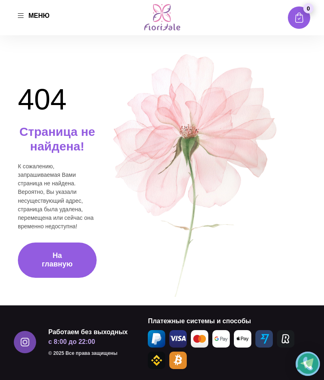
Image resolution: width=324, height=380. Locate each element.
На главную (57, 259)
